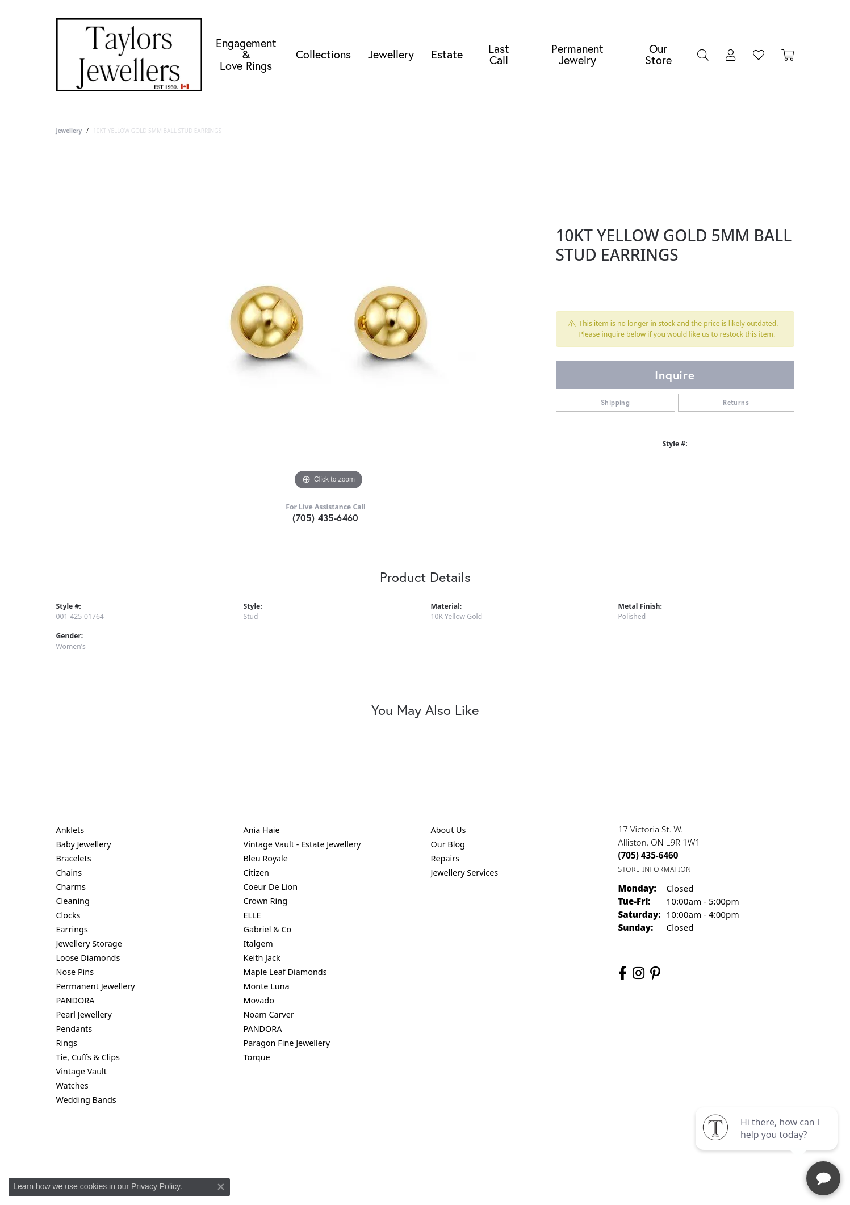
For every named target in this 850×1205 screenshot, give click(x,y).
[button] (703, 54)
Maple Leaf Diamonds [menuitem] (285, 971)
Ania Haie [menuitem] (262, 830)
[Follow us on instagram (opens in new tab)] (638, 973)
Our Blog (448, 844)
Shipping (615, 402)
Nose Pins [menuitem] (75, 971)
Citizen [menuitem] (257, 872)
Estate (447, 54)
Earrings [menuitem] (72, 929)
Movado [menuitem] (259, 1000)
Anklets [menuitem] (70, 830)
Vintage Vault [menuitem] (81, 1071)
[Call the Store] (648, 855)
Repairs (445, 858)
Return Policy (312, 1145)
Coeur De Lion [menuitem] (271, 886)
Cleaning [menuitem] (73, 901)
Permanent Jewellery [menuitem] (95, 986)
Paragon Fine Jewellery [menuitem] (287, 1042)
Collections (323, 54)
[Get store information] (655, 869)
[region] (328, 322)
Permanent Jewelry (577, 54)
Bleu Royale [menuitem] (266, 858)
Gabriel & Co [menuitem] (268, 929)
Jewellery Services (465, 872)
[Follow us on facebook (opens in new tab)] (622, 973)
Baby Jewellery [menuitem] (83, 844)
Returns (736, 402)
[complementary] (767, 1142)
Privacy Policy (369, 1145)
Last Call (498, 54)
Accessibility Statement (520, 1145)
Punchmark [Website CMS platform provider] (445, 1182)
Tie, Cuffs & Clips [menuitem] (88, 1057)
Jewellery (391, 54)
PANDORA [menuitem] (75, 1000)
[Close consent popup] (220, 1186)
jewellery (69, 131)
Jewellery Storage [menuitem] (89, 943)
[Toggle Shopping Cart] (787, 54)
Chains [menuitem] (69, 872)
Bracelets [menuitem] (73, 858)
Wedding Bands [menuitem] (86, 1099)
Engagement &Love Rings (246, 54)
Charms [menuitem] (71, 886)
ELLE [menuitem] (252, 915)
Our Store (658, 54)
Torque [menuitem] (257, 1057)
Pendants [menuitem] (74, 1028)
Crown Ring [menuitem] (266, 901)
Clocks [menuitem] (68, 915)
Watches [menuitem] (72, 1085)
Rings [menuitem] (66, 1042)
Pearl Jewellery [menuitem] (84, 1014)
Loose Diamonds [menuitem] (88, 957)
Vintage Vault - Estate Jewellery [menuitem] (302, 844)
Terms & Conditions (437, 1145)
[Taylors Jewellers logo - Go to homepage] (132, 54)
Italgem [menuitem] (258, 943)
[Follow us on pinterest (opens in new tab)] (655, 973)
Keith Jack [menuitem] (262, 957)
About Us (448, 830)
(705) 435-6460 (325, 518)
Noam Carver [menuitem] (269, 1014)
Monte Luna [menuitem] (267, 986)
